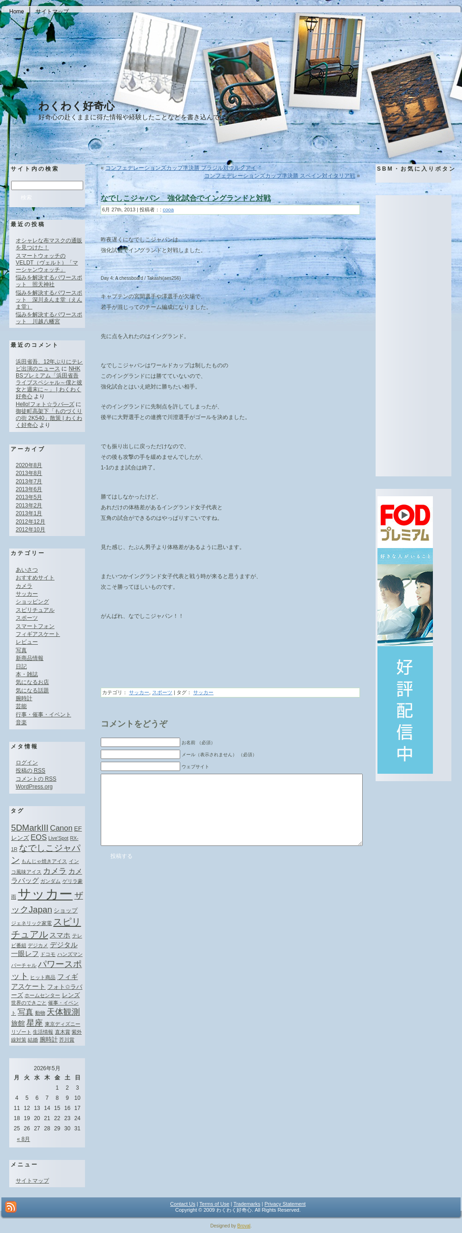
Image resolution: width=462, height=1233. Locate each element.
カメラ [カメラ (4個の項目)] (55, 871)
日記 (21, 666)
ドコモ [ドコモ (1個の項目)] (47, 954)
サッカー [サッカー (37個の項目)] (45, 893)
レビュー (27, 642)
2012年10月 (30, 529)
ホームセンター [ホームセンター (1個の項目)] (42, 995)
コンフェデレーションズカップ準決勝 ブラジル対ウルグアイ (180, 168)
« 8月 (23, 1139)
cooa (168, 209)
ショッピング (32, 601)
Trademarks (246, 1204)
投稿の (30, 770)
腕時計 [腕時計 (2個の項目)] (49, 1039)
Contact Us (182, 1204)
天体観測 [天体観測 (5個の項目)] (63, 1012)
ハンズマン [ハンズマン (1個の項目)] (70, 954)
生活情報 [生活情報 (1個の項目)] (43, 1032)
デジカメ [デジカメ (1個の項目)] (38, 945)
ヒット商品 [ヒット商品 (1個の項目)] (42, 977)
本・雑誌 (27, 674)
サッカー (27, 594)
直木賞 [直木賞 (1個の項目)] (62, 1032)
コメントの (36, 779)
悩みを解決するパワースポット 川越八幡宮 (49, 318)
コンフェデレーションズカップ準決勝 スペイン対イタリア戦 (279, 176)
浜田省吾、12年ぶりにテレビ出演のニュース (49, 365)
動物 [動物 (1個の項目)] (40, 1013)
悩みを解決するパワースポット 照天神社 (49, 281)
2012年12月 (30, 521)
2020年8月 (29, 465)
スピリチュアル (35, 610)
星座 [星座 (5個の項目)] (34, 1023)
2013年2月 (29, 505)
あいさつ (27, 570)
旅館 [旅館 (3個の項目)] (18, 1023)
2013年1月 (29, 513)
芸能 (21, 706)
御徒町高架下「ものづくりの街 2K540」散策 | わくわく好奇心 (49, 418)
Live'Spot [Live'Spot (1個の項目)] (59, 838)
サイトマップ (32, 1181)
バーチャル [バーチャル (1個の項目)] (23, 965)
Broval (243, 1225)
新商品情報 (29, 658)
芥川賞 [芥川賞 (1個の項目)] (66, 1039)
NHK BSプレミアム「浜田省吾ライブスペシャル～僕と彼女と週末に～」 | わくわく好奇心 (49, 382)
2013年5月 (29, 497)
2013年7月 (29, 481)
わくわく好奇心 (76, 106)
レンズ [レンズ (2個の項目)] (71, 995)
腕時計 (24, 698)
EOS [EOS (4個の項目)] (38, 837)
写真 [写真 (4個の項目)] (25, 1012)
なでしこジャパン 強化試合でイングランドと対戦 (186, 198)
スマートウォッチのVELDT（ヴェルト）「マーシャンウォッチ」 (47, 263)
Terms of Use (215, 1204)
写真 (21, 650)
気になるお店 (32, 682)
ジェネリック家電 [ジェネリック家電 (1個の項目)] (31, 923)
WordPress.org (34, 786)
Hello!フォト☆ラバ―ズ (45, 404)
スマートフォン (35, 626)
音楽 (21, 722)
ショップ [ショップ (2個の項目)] (66, 910)
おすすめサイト (35, 577)
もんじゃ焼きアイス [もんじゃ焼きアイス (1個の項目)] (44, 861)
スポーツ (27, 618)
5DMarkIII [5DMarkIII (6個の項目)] (30, 827)
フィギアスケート (38, 634)
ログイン (27, 762)
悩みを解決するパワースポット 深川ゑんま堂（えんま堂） (49, 300)
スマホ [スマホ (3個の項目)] (59, 935)
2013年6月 (29, 489)
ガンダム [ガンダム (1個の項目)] (50, 881)
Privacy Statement (284, 1204)
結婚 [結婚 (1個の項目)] (33, 1039)
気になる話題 (32, 690)
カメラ (24, 586)
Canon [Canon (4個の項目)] (61, 828)
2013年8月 (29, 473)
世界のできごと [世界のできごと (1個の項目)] (29, 1002)
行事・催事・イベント (43, 714)
